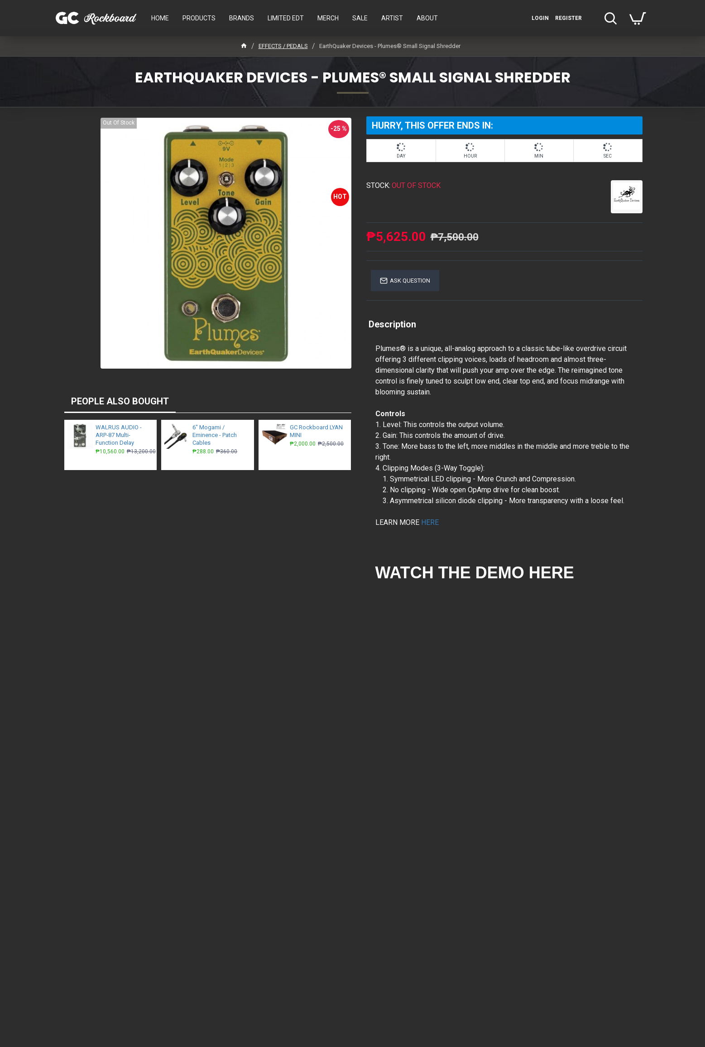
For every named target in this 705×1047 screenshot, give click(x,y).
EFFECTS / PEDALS (283, 46)
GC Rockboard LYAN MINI (316, 431)
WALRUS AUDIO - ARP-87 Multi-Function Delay (119, 435)
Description (392, 324)
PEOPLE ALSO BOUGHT (120, 401)
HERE (430, 522)
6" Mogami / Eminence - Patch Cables (214, 435)
